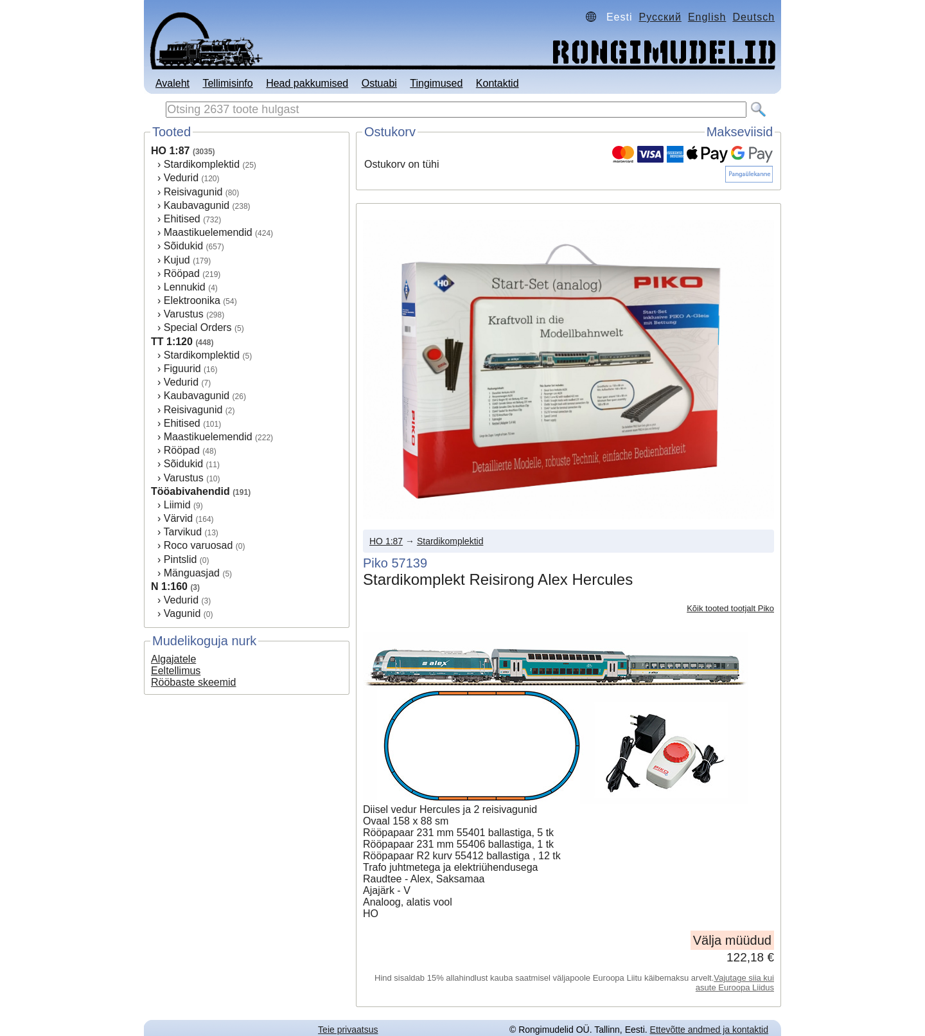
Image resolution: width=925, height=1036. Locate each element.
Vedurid (181, 177)
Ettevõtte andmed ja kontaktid (709, 1029)
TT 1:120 (172, 341)
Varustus (184, 313)
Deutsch (753, 17)
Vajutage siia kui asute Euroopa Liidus (735, 982)
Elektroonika (192, 300)
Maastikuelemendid (208, 232)
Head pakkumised (307, 83)
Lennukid (185, 286)
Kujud (177, 260)
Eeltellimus (175, 670)
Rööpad (182, 273)
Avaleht (172, 83)
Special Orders (198, 327)
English (707, 17)
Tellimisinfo (227, 83)
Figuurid (182, 368)
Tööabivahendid (190, 491)
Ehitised (182, 218)
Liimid (177, 504)
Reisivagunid (193, 191)
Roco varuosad (198, 545)
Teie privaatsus (348, 1029)
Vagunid (182, 613)
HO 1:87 (170, 150)
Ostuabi (379, 83)
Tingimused (436, 83)
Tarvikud (182, 531)
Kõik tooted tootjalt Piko (730, 608)
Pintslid (180, 559)
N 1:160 (169, 586)
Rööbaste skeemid (193, 682)
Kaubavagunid (196, 205)
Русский (660, 17)
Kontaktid (497, 83)
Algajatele (173, 659)
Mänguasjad (192, 572)
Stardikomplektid (202, 164)
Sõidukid (183, 245)
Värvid (178, 518)
